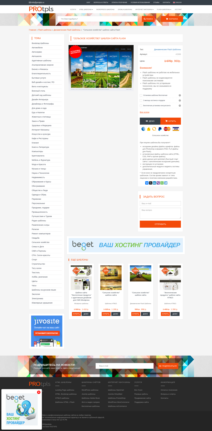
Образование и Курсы (41, 182)
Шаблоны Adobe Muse (91, 398)
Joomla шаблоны (125, 9)
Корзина (172, 19)
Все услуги (144, 112)
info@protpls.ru (36, 2)
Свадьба (35, 238)
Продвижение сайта (142, 398)
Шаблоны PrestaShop (116, 398)
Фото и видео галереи (91, 402)
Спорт (34, 259)
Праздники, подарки (40, 208)
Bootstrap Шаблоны (40, 43)
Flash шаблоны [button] (164, 9)
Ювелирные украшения (42, 303)
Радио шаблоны (39, 221)
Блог (88, 2)
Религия (35, 229)
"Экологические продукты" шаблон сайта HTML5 (170, 295)
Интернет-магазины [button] (144, 9)
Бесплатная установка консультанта (156, 106)
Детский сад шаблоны (41, 95)
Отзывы (156, 2)
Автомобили (37, 48)
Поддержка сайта (141, 402)
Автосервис (37, 52)
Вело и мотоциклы (40, 86)
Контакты (166, 2)
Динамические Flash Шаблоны (67, 30)
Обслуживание (38, 186)
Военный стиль (38, 91)
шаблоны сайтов (69, 415)
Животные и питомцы (41, 117)
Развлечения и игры (40, 225)
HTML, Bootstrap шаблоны (66, 394)
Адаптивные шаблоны (41, 60)
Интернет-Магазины (40, 130)
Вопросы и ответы (101, 2)
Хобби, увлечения (39, 277)
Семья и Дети (38, 247)
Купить (170, 121)
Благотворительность (41, 73)
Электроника (37, 298)
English (179, 2)
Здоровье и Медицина (41, 125)
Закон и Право (38, 121)
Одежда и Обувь (39, 195)
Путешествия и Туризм (42, 216)
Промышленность (39, 212)
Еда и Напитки (38, 112)
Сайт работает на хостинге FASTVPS (43, 427)
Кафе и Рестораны (40, 138)
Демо (150, 121)
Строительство (38, 264)
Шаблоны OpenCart (116, 390)
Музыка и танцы (39, 169)
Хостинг (178, 9)
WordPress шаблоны (105, 9)
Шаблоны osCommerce (117, 406)
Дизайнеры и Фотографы (43, 104)
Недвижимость (38, 177)
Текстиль (36, 272)
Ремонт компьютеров (41, 234)
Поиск (148, 19)
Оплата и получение (119, 2)
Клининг (35, 143)
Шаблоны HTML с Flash (64, 402)
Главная (32, 30)
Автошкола (36, 56)
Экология (36, 294)
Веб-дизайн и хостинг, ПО (43, 82)
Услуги (73, 9)
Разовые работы (141, 394)
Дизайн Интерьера (40, 99)
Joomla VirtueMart (115, 394)
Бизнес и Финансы (40, 69)
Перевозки (36, 199)
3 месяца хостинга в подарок (154, 100)
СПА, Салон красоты (41, 255)
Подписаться (168, 366)
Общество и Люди (40, 190)
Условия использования (140, 2)
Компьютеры (37, 151)
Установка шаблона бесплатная (155, 95)
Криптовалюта (38, 156)
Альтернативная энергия (42, 65)
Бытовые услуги (39, 78)
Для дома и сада (39, 108)
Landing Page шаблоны (64, 390)
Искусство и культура (41, 134)
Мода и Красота (39, 164)
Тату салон (37, 268)
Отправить (160, 224)
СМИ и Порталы (39, 251)
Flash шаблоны (45, 30)
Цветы (34, 281)
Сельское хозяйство (40, 242)
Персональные (38, 203)
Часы (34, 285)
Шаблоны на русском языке (44, 290)
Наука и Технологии (40, 173)
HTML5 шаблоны (62, 398)
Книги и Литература (40, 147)
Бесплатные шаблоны (91, 406)
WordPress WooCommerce (118, 402)
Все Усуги (138, 390)
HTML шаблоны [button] (86, 9)
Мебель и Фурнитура (41, 160)
